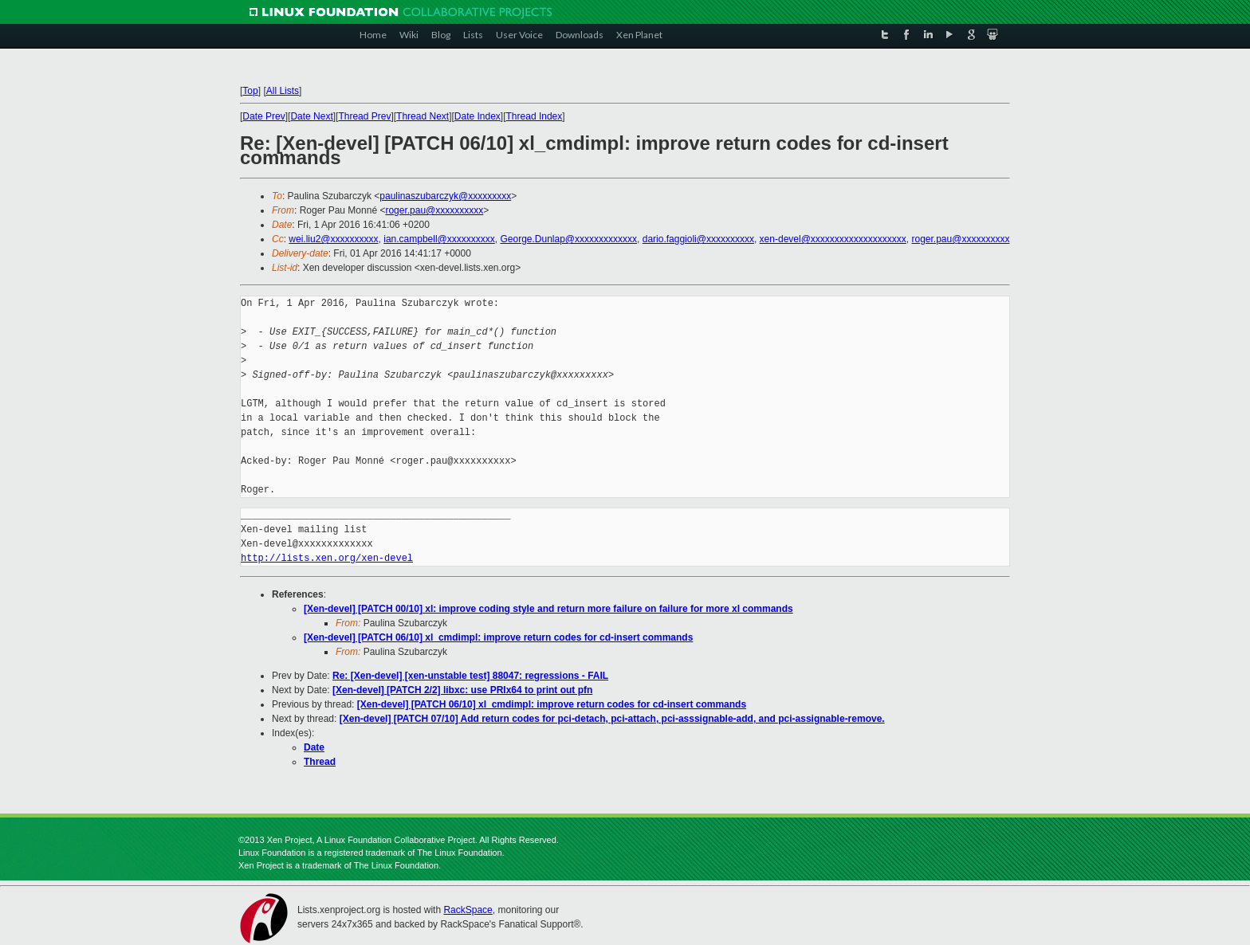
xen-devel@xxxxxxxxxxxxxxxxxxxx (833, 239)
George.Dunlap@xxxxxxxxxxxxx (568, 239)
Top (249, 90)
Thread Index (534, 116)
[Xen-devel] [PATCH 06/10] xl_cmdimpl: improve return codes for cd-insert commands (498, 637)
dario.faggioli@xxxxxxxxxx (698, 239)
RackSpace (467, 910)
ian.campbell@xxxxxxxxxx (439, 239)
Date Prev (263, 116)
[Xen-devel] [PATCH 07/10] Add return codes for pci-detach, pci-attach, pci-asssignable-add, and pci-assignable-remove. (612, 718)
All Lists (282, 90)
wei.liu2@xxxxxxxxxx (333, 239)
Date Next (311, 116)
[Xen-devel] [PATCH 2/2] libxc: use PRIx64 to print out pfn (462, 690)
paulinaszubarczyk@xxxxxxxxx (445, 196)
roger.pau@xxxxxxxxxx (434, 210)
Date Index (477, 116)
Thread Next (422, 116)
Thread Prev (364, 116)
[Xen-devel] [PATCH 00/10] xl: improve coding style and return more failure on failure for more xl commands (548, 608)
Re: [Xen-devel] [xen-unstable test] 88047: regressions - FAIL (470, 675)
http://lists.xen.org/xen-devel (327, 558)
